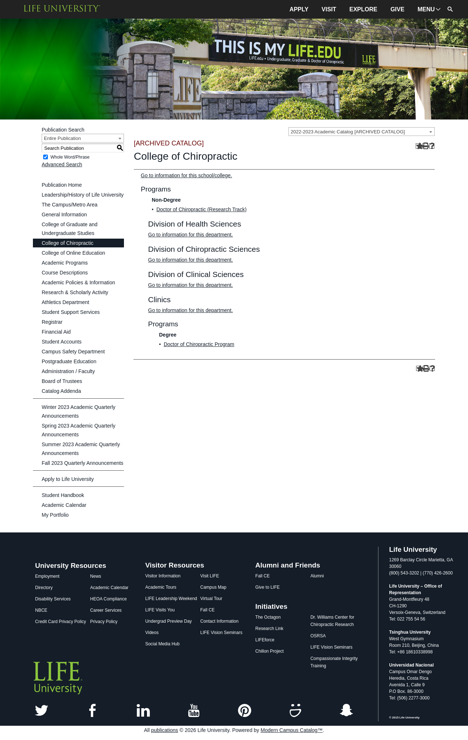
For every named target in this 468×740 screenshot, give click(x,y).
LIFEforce (264, 639)
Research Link (269, 628)
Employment (47, 576)
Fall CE (207, 609)
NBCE (41, 610)
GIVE (397, 9)
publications (164, 730)
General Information (64, 214)
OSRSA (318, 635)
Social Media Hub (162, 643)
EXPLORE (363, 9)
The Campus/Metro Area (70, 205)
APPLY (299, 9)
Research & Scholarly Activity (75, 292)
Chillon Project (269, 651)
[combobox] (361, 131)
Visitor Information (163, 575)
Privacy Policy (104, 621)
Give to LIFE (267, 587)
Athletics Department (65, 302)
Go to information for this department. (190, 235)
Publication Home (62, 185)
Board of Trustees (62, 381)
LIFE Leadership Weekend (171, 598)
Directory (44, 587)
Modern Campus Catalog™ (292, 730)
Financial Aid (56, 332)
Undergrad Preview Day (168, 621)
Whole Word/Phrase (70, 157)
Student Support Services (71, 312)
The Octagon (267, 617)
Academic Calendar (64, 505)
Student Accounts (62, 342)
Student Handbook (63, 495)
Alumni (317, 575)
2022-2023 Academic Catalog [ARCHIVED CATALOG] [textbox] (348, 131)
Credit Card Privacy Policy (60, 621)
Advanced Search (62, 164)
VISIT (329, 9)
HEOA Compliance (108, 599)
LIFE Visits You (160, 609)
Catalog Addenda (61, 391)
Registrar (52, 322)
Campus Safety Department (73, 351)
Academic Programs (65, 263)
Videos (151, 632)
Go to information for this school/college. (186, 175)
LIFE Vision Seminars (221, 632)
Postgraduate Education (69, 361)
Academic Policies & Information (78, 282)
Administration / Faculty (68, 371)
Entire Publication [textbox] (62, 138)
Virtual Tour (211, 598)
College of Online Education (73, 253)
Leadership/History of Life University (83, 195)
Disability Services (53, 599)
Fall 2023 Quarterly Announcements (82, 463)
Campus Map (213, 587)
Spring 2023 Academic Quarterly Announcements (79, 430)
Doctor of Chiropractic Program (199, 344)
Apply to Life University (68, 479)
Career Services (106, 610)
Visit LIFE (209, 575)
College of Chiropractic (68, 243)
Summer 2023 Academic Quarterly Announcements (81, 448)
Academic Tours (160, 587)
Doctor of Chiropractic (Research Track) (201, 209)
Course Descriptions (65, 273)
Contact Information (219, 621)
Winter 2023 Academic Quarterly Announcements (79, 411)
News (95, 576)
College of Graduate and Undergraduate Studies (70, 228)
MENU (426, 9)
